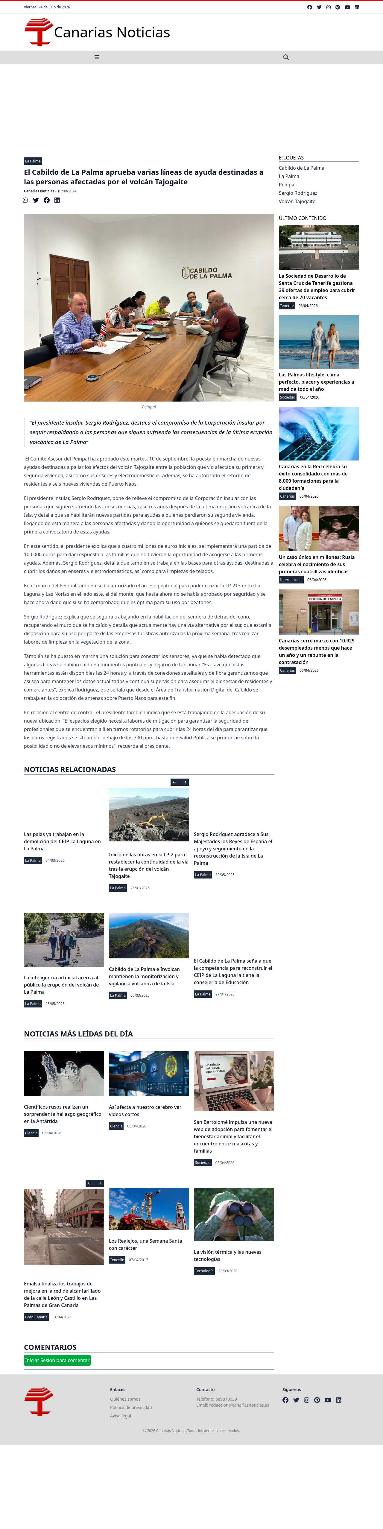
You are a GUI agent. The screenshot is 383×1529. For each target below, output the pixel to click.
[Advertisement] (191, 109)
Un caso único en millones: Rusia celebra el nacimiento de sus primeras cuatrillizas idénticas (317, 564)
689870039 (226, 1399)
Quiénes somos (125, 1399)
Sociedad (203, 1162)
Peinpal (287, 184)
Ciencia (31, 1133)
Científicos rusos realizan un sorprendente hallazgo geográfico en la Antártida (62, 1114)
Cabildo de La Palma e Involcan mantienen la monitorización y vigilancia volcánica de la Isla (144, 976)
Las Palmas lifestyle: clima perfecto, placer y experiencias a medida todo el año (316, 381)
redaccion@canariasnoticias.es (239, 1405)
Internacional (291, 579)
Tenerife (117, 1259)
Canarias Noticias (39, 191)
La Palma (33, 161)
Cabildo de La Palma (301, 168)
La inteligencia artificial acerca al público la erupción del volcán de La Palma (61, 984)
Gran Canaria (36, 1317)
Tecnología (204, 1270)
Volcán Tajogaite (297, 201)
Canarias (287, 496)
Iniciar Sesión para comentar (57, 1360)
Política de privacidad (131, 1407)
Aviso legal (120, 1416)
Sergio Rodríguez (298, 193)
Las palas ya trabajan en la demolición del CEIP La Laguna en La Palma (62, 841)
